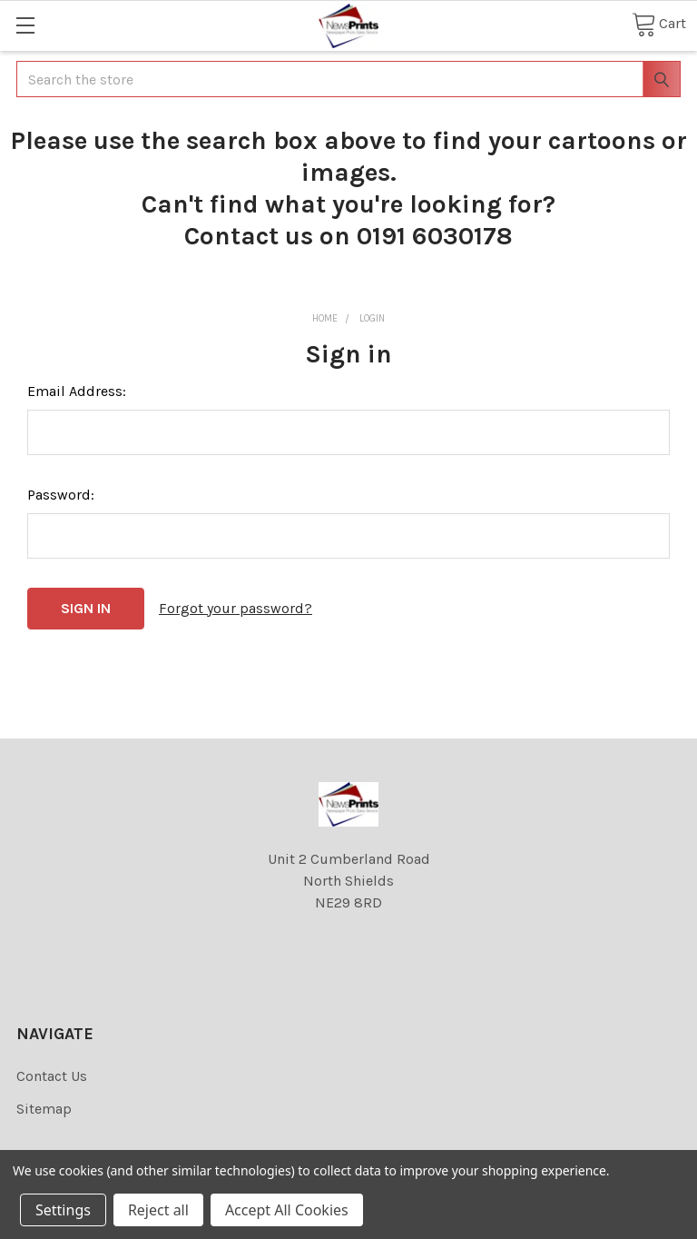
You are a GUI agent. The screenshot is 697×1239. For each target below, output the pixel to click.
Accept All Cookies (286, 1210)
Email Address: (76, 391)
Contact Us (51, 1076)
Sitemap (44, 1108)
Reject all (158, 1210)
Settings (63, 1210)
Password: (60, 494)
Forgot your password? (235, 608)
